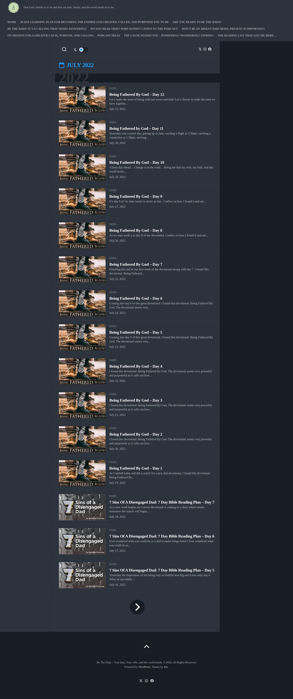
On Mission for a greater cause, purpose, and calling (50, 35)
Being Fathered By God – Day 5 (136, 332)
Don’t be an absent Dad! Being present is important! (223, 28)
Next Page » (137, 607)
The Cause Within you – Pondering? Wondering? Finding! (169, 35)
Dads (112, 88)
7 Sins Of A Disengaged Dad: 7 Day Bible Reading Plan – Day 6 (162, 536)
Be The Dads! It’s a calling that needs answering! (47, 28)
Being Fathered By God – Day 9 (136, 196)
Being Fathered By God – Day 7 (136, 264)
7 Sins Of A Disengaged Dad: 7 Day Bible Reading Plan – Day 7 (162, 502)
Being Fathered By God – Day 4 (136, 366)
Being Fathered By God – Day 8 (136, 230)
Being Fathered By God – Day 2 (136, 434)
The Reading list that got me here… (247, 35)
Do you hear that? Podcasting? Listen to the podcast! (134, 28)
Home (11, 22)
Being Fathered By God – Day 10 (137, 162)
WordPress (144, 667)
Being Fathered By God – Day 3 (136, 400)
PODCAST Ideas (108, 35)
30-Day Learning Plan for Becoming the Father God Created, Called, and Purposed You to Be (94, 22)
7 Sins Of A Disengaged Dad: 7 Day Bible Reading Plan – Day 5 (162, 570)
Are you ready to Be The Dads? (196, 22)
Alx (166, 667)
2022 (74, 78)
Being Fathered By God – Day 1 (136, 468)
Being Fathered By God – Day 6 (136, 298)
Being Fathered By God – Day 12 (137, 94)
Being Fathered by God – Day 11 (136, 128)
